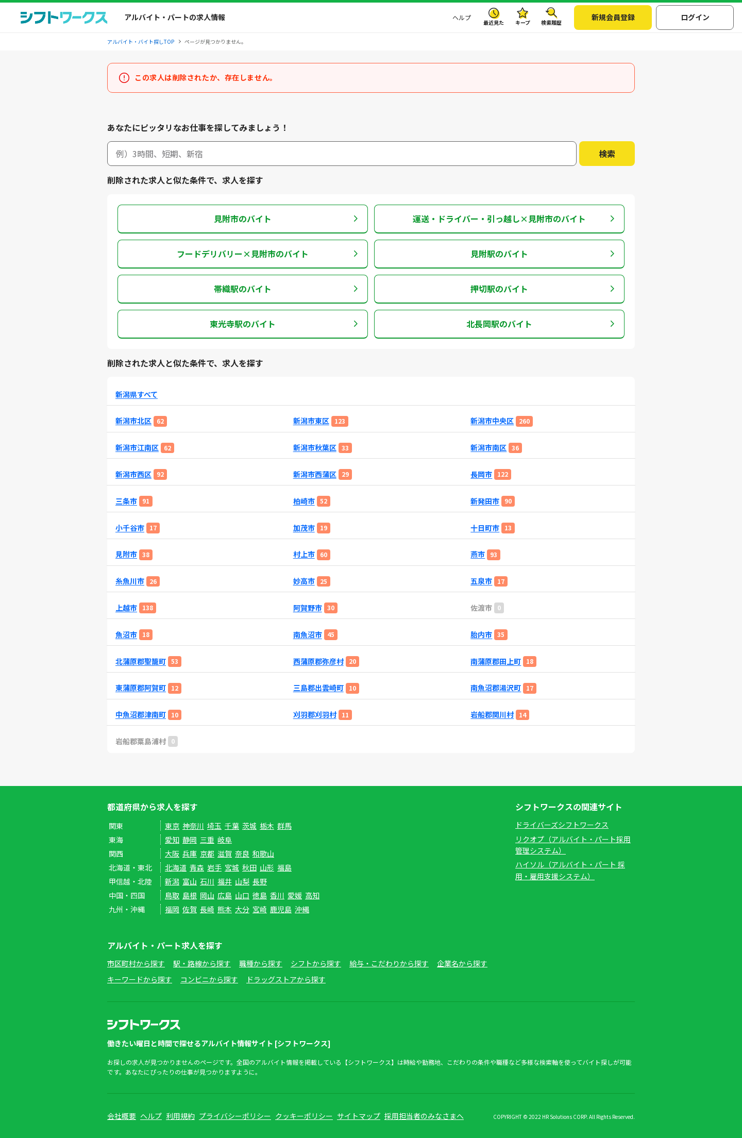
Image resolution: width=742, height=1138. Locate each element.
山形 (267, 867)
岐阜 (224, 839)
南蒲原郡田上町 (495, 661)
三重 (207, 839)
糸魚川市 (129, 581)
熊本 (224, 909)
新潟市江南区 (137, 448)
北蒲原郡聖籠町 (140, 661)
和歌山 (263, 853)
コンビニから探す (209, 979)
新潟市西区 (133, 474)
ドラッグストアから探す (286, 979)
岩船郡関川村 (492, 714)
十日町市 (484, 528)
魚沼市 (126, 635)
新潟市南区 (488, 448)
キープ (522, 22)
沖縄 (302, 909)
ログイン (695, 17)
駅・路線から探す (202, 963)
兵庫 (189, 853)
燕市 (477, 554)
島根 (189, 895)
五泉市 (481, 581)
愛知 (172, 839)
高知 (312, 895)
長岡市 (481, 474)
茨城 (249, 826)
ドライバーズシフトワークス (562, 824)
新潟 (172, 881)
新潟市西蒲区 (314, 474)
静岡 (189, 839)
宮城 (232, 867)
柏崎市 (304, 501)
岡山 (207, 895)
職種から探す (260, 963)
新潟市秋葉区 (314, 448)
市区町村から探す (136, 963)
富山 (189, 881)
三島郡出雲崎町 (318, 688)
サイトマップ (358, 1116)
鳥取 (172, 895)
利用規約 (180, 1116)
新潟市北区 (133, 421)
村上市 (304, 554)
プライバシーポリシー (235, 1116)
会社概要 (121, 1116)
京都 (207, 853)
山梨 (242, 881)
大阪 (172, 853)
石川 (207, 881)
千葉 (232, 826)
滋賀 (224, 853)
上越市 (126, 608)
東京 (172, 826)
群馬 (284, 826)
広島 (224, 895)
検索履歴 (551, 22)
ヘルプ (461, 17)
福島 (284, 867)
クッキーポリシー (304, 1116)
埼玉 (214, 826)
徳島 (259, 895)
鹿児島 (281, 909)
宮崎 (259, 909)
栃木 (267, 826)
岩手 (214, 867)
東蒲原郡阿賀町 (140, 688)
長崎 (207, 909)
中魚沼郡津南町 (140, 714)
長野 (259, 881)
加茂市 (304, 528)
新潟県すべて (136, 394)
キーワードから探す (139, 979)
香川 (277, 895)
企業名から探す (462, 963)
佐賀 (189, 909)
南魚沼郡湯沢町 (495, 688)
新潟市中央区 (492, 421)
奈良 (242, 853)
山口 (242, 895)
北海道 (176, 867)
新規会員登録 (613, 17)
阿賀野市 (307, 608)
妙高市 (304, 581)
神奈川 (193, 826)
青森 (197, 867)
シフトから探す (316, 963)
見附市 (126, 554)
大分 (242, 909)
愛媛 (295, 895)
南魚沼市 (307, 635)
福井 (224, 881)
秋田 (249, 867)
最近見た (493, 22)
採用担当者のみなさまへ (424, 1116)
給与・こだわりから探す (389, 963)
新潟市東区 (311, 421)
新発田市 (484, 501)
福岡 (172, 909)
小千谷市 (129, 528)
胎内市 (481, 635)
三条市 (126, 501)
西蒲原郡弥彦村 (318, 661)
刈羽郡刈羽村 (314, 714)
